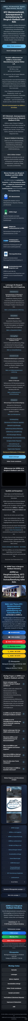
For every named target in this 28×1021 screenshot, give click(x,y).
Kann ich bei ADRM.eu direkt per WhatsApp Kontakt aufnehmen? (12, 755)
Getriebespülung (14, 419)
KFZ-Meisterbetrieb (14, 196)
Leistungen (14, 974)
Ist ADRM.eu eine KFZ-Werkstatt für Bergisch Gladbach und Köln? (12, 713)
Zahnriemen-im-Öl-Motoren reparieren (14, 422)
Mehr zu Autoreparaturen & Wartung (14, 310)
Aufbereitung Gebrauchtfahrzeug (14, 428)
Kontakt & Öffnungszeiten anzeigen (13, 889)
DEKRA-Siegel (13, 212)
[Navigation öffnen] (27, 1)
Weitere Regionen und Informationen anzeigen (14, 778)
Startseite (3, 1)
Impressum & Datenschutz (14, 1002)
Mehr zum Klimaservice (14, 414)
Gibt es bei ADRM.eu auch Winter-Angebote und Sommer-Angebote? (11, 747)
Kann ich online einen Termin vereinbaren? (11, 762)
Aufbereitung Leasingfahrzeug (14, 431)
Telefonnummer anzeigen (14, 929)
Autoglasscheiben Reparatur (14, 441)
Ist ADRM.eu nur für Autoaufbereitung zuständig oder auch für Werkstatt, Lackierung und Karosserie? (12, 722)
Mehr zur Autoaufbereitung (14, 350)
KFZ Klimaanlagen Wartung (14, 434)
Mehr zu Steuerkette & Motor (14, 330)
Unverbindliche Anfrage (14, 983)
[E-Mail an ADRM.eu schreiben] (14, 637)
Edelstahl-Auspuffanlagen (14, 425)
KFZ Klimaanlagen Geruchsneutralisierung (14, 437)
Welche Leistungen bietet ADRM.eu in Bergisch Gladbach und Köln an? (11, 683)
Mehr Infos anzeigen (13, 895)
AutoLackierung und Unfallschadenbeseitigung (14, 445)
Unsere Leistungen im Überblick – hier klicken (14, 547)
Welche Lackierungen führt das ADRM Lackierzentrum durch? (11, 731)
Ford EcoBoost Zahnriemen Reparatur (14, 997)
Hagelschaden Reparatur (14, 449)
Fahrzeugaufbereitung (15, 254)
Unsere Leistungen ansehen (14, 50)
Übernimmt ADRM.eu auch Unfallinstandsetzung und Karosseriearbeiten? (10, 738)
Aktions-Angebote (14, 979)
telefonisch (17, 527)
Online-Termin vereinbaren (14, 46)
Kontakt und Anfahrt (14, 993)
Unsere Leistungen (14, 457)
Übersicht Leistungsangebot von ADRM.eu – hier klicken (14, 106)
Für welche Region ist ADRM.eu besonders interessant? (11, 768)
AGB (14, 1006)
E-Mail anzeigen (14, 933)
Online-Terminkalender (15, 530)
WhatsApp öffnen (14, 937)
